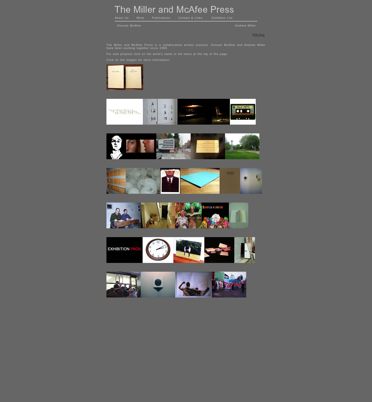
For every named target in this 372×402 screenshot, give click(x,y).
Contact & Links (190, 17)
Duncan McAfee (128, 25)
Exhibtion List (222, 17)
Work (140, 17)
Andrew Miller (245, 25)
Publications (161, 17)
